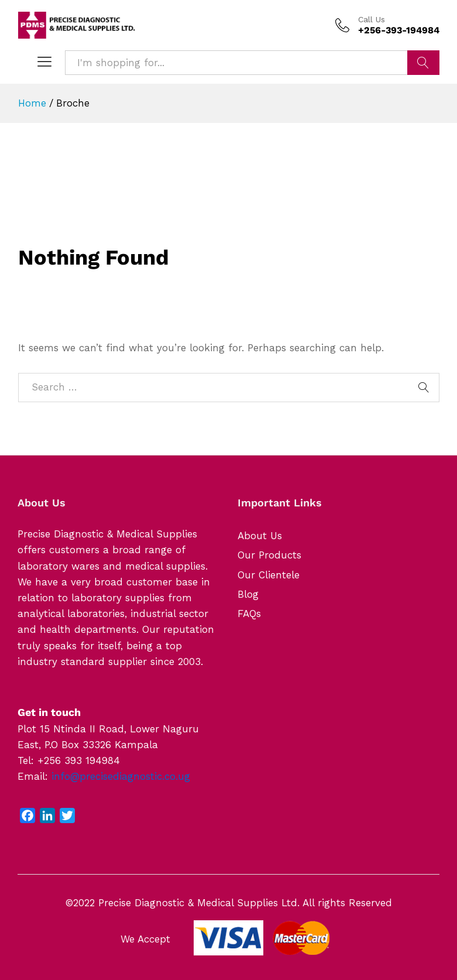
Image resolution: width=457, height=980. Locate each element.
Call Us (371, 19)
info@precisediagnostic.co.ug (120, 776)
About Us (260, 536)
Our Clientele (269, 575)
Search (423, 62)
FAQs (249, 613)
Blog (248, 594)
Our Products (269, 555)
